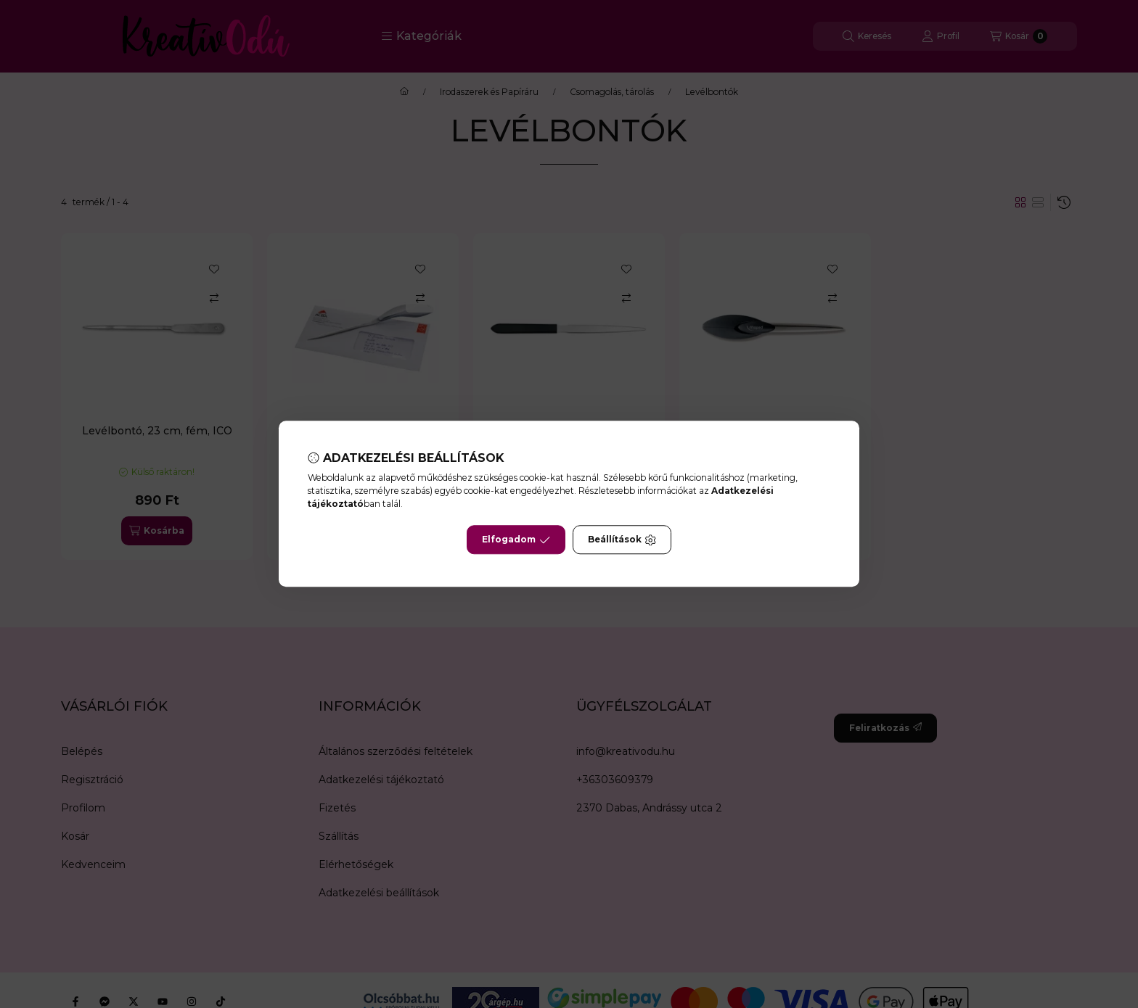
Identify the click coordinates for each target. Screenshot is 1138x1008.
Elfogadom (516, 540)
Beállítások (622, 540)
